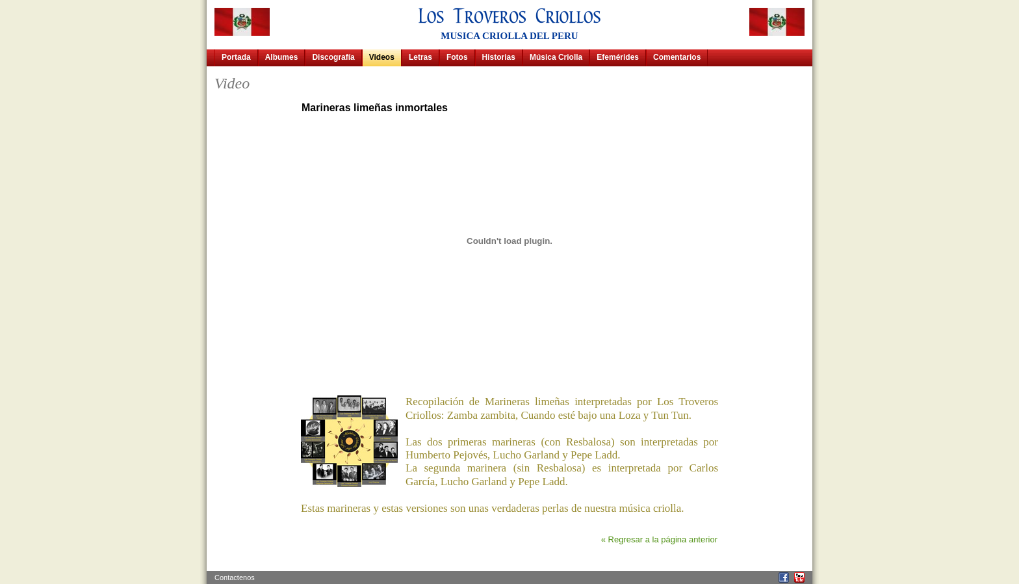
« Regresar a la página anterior (659, 539)
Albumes (281, 57)
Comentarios (677, 57)
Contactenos (234, 577)
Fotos (457, 57)
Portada (236, 57)
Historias (498, 57)
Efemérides (618, 57)
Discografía (333, 57)
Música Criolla (556, 57)
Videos (381, 57)
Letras (420, 57)
